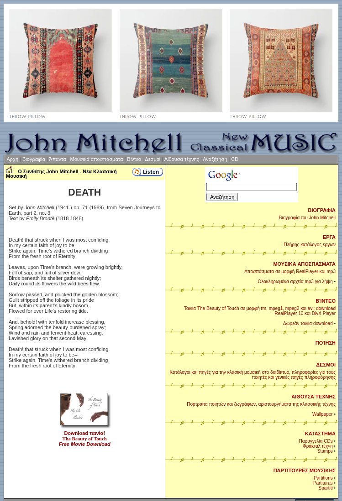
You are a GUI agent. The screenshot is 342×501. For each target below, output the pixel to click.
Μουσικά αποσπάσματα (96, 159)
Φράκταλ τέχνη (318, 446)
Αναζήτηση (215, 159)
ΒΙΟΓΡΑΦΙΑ (322, 210)
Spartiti (326, 488)
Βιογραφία (33, 159)
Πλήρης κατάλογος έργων (310, 244)
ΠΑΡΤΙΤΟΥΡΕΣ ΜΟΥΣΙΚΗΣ (305, 470)
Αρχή (13, 159)
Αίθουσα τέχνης (181, 159)
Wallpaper (322, 414)
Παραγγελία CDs (316, 441)
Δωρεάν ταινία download (308, 323)
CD (234, 159)
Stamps (325, 451)
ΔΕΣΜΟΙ (326, 364)
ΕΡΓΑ (329, 237)
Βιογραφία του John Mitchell (307, 217)
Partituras (323, 483)
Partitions (323, 477)
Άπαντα (57, 159)
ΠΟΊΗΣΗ (326, 343)
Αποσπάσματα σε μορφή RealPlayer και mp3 (290, 271)
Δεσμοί (152, 159)
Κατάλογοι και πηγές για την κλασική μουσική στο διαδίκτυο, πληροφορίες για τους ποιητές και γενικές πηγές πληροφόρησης (253, 375)
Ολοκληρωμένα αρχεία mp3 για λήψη (295, 281)
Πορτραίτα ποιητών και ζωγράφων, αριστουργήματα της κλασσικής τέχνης (261, 404)
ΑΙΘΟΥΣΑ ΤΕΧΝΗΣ (313, 396)
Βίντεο (134, 159)
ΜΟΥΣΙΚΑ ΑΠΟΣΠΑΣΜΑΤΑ (304, 264)
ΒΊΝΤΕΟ (326, 301)
